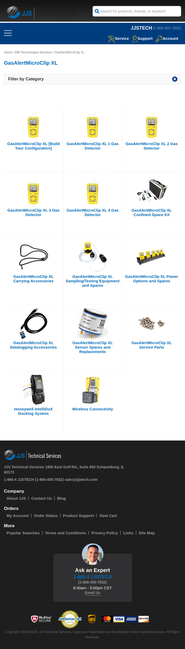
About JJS (16, 498)
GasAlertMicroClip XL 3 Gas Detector (33, 212)
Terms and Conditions (65, 533)
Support (142, 38)
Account (166, 38)
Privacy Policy (104, 533)
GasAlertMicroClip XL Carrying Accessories (33, 278)
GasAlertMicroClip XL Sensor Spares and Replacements (92, 347)
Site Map (147, 533)
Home (8, 52)
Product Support (78, 515)
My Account (18, 515)
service (118, 38)
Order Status (46, 515)
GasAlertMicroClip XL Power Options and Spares (151, 278)
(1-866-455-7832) (167, 28)
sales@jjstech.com (81, 479)
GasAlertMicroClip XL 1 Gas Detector (92, 145)
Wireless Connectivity (92, 409)
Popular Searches (23, 533)
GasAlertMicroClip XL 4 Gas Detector (92, 212)
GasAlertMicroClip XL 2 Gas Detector (152, 145)
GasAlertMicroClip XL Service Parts (152, 344)
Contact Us (41, 498)
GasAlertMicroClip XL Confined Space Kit (152, 212)
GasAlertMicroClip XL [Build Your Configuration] (33, 145)
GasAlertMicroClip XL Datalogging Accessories (33, 344)
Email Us (92, 593)
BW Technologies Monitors (33, 52)
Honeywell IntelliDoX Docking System (33, 411)
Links (128, 533)
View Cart (108, 515)
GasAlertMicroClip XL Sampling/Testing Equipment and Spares (93, 281)
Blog (61, 498)
